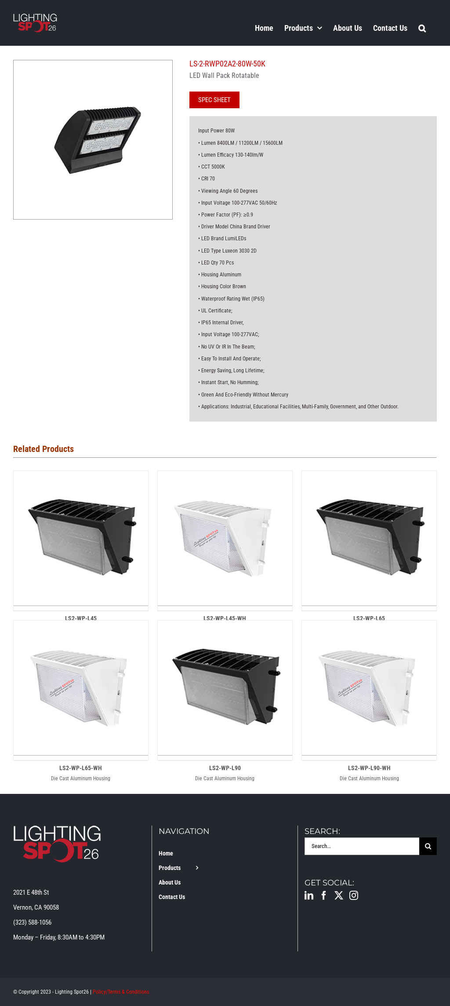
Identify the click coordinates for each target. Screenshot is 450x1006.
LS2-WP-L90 (225, 767)
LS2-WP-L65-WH (80, 767)
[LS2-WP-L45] (81, 478)
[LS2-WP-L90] (225, 628)
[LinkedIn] (309, 895)
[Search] (428, 846)
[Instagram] (353, 895)
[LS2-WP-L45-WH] (225, 478)
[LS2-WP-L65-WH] (81, 628)
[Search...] (362, 846)
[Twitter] (338, 895)
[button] (422, 28)
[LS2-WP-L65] (369, 478)
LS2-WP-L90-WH (369, 767)
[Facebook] (323, 895)
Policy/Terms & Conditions (121, 992)
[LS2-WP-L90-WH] (369, 628)
